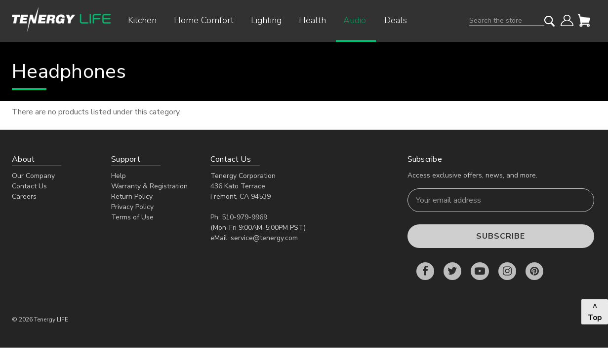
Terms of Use (132, 217)
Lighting (270, 20)
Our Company (33, 175)
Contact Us (29, 186)
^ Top (595, 311)
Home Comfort (207, 20)
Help (118, 175)
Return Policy (132, 196)
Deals (395, 20)
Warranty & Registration (149, 186)
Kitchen (146, 20)
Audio (358, 20)
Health (316, 20)
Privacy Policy (132, 207)
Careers (24, 196)
